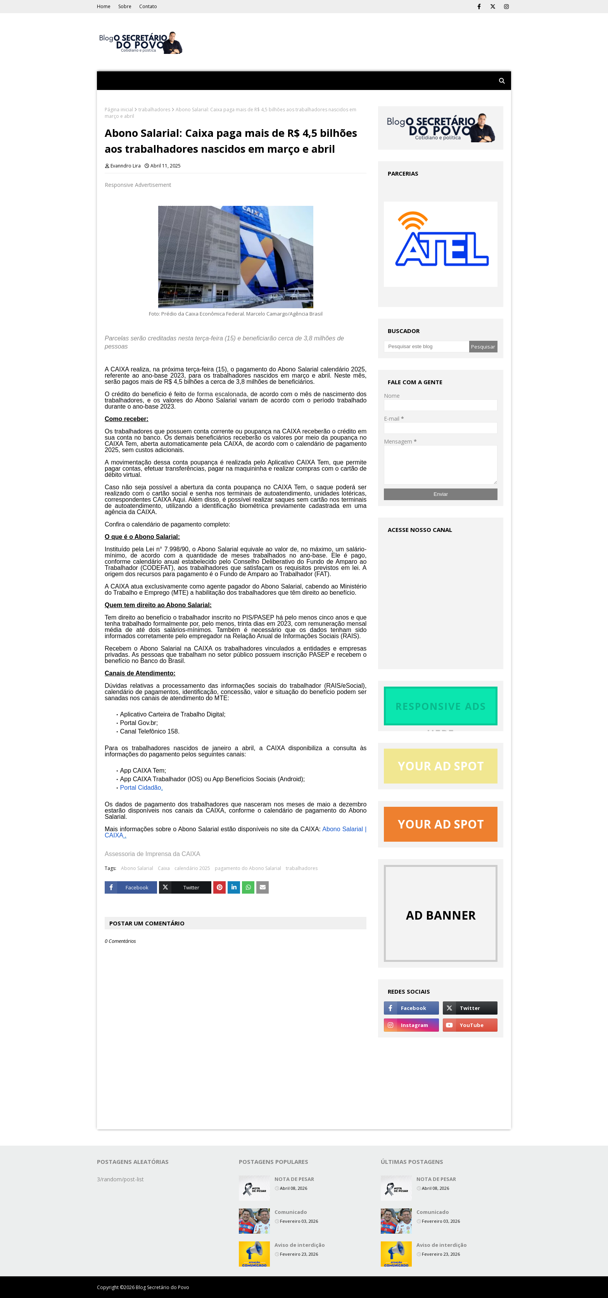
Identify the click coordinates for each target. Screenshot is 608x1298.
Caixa (164, 868)
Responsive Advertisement (138, 184)
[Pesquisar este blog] (426, 346)
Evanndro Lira (126, 165)
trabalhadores (154, 109)
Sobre (124, 6)
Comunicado (291, 1211)
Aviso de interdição (300, 1244)
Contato (148, 6)
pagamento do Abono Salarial (248, 868)
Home (104, 6)
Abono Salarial (137, 868)
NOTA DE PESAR (294, 1178)
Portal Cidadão (140, 787)
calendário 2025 (192, 868)
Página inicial (119, 109)
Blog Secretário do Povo (162, 1287)
